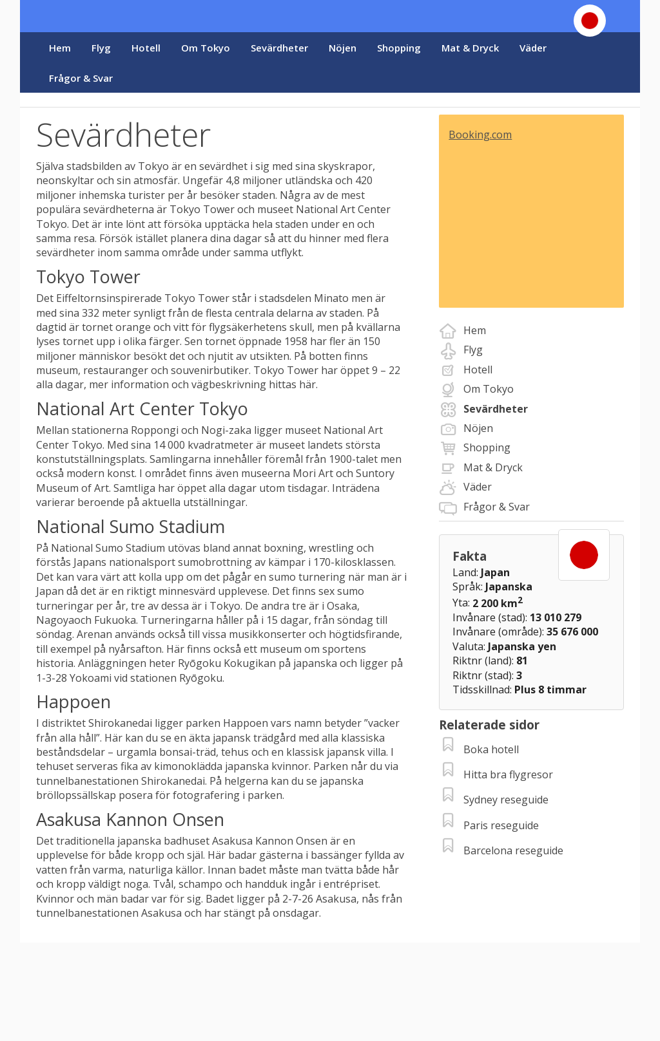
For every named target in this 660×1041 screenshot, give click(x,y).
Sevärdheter (279, 47)
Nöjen (342, 47)
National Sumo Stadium (108, 548)
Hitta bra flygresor (508, 774)
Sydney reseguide (505, 799)
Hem (60, 47)
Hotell (145, 47)
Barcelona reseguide (513, 850)
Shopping (399, 47)
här (307, 384)
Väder (533, 47)
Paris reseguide (501, 825)
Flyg (101, 47)
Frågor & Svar (81, 77)
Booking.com (480, 134)
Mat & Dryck (470, 47)
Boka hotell (491, 749)
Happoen (244, 723)
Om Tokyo (205, 47)
